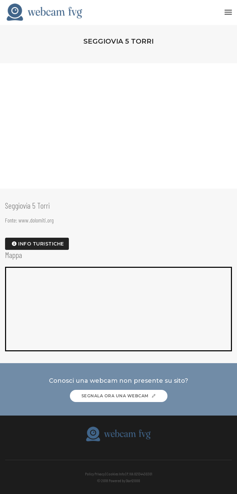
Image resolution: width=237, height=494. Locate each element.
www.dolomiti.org (36, 220)
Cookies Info (115, 473)
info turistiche (38, 244)
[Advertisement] (118, 114)
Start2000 (133, 480)
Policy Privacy (95, 473)
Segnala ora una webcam (118, 395)
